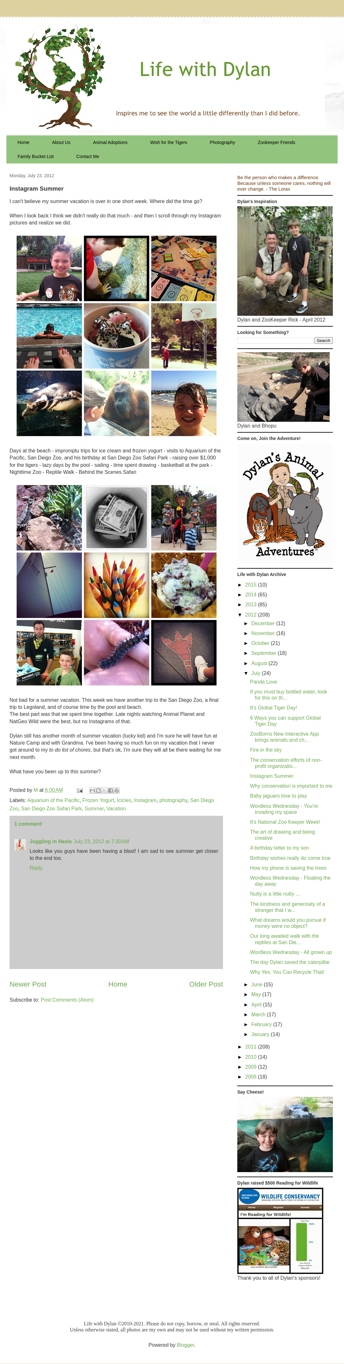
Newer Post (28, 984)
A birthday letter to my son (279, 848)
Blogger (185, 1345)
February (262, 1024)
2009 (251, 1067)
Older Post (206, 984)
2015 (251, 584)
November (263, 633)
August (260, 663)
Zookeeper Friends (276, 142)
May (256, 994)
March (259, 1014)
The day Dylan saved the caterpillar (290, 962)
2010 (251, 1057)
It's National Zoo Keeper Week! (285, 822)
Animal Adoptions (110, 142)
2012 (251, 615)
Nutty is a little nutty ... (275, 894)
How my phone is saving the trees (288, 868)
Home (23, 142)
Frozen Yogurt (98, 800)
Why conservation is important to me (291, 786)
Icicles (124, 800)
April (257, 1004)
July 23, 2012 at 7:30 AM (101, 841)
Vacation (116, 808)
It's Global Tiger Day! (273, 707)
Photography (222, 142)
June (257, 984)
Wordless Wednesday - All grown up (291, 952)
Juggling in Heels (51, 841)
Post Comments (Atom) (67, 1000)
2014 (251, 594)
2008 (251, 1077)
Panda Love (263, 682)
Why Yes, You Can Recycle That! (287, 972)
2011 (251, 1047)
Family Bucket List (36, 156)
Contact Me (87, 156)
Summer (94, 808)
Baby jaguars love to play (278, 796)
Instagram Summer (271, 776)
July (256, 673)
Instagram (145, 800)
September (264, 653)
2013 (251, 604)
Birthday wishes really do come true (290, 858)
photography (173, 800)
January (261, 1034)
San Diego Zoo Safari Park (51, 808)
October (261, 643)
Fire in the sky (266, 750)
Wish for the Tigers (168, 142)
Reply (36, 868)
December (263, 623)
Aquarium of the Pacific (53, 800)
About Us (61, 142)
